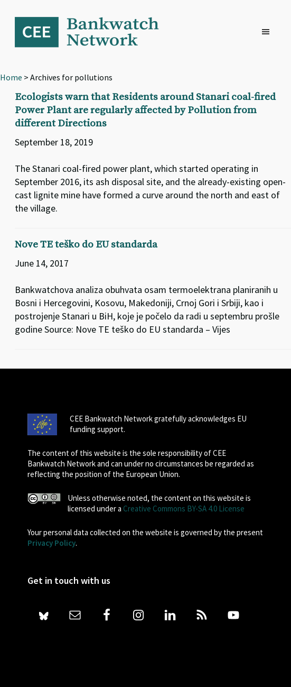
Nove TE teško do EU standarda (86, 245)
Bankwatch (94, 32)
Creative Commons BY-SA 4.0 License (184, 508)
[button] (268, 32)
